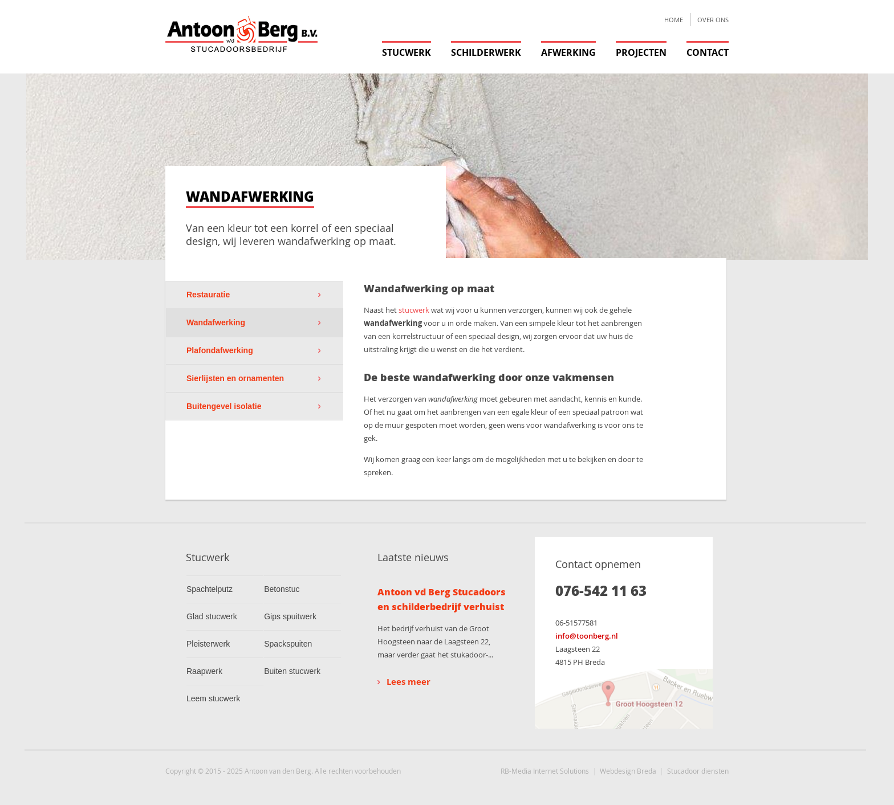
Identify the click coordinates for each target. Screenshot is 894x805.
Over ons (713, 19)
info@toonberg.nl (586, 636)
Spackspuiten (288, 643)
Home (673, 19)
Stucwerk (406, 52)
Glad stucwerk (211, 616)
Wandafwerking (215, 322)
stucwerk (414, 310)
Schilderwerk (486, 52)
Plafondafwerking (219, 350)
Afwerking (568, 52)
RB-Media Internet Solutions (545, 770)
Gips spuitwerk (290, 616)
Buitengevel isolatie (223, 406)
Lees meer (403, 682)
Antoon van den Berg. (279, 770)
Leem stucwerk (213, 698)
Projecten (641, 52)
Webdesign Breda (628, 770)
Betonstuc (281, 589)
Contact (707, 52)
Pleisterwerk (208, 643)
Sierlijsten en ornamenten (235, 378)
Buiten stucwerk (292, 671)
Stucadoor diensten (698, 770)
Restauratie (208, 294)
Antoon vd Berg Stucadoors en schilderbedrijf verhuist (441, 599)
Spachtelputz (209, 589)
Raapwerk (204, 671)
